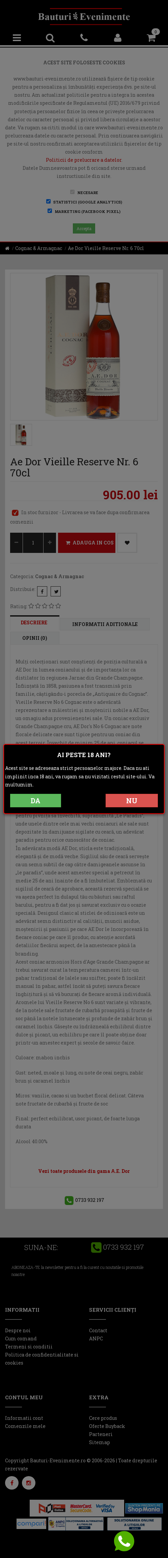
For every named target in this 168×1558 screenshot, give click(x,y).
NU (131, 800)
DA (35, 800)
